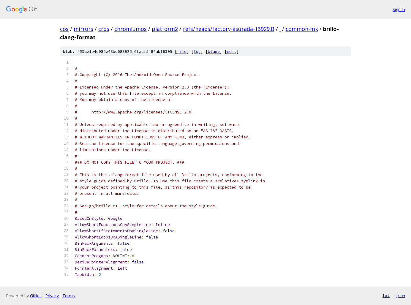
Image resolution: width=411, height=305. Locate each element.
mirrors (83, 28)
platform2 (165, 28)
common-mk (302, 28)
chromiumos (130, 28)
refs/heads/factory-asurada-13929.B (228, 28)
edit (231, 51)
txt (386, 295)
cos (64, 28)
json (400, 295)
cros (103, 28)
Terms (68, 295)
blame (214, 51)
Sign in (399, 9)
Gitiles (36, 295)
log (197, 51)
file (181, 51)
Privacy (52, 295)
